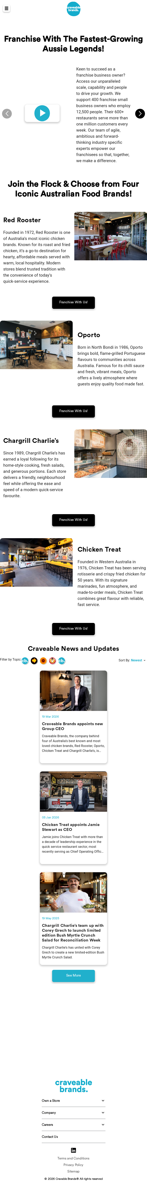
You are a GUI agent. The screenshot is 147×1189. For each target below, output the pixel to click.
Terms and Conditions (73, 1158)
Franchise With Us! (73, 348)
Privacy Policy (73, 1165)
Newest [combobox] (136, 706)
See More (73, 1021)
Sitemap (73, 1171)
